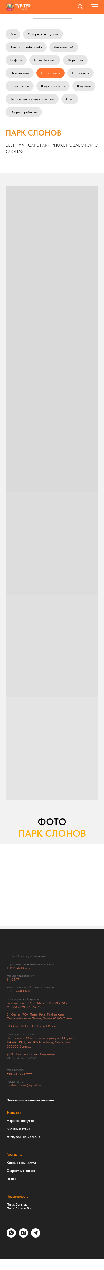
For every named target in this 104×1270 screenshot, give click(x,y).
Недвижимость (17, 1196)
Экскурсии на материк (23, 1137)
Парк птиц (75, 60)
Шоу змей (84, 86)
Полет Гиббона (44, 60)
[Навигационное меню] (94, 7)
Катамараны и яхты (21, 1162)
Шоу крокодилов (53, 86)
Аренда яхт (15, 1154)
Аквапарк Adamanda (26, 47)
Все (13, 34)
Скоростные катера (21, 1171)
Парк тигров (19, 86)
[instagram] (23, 1236)
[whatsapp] (11, 1236)
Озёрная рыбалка (23, 112)
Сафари (16, 60)
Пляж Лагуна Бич (19, 1208)
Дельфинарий (63, 47)
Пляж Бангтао (17, 1204)
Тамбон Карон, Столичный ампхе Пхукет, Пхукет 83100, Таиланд (40, 1016)
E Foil (69, 99)
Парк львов (80, 73)
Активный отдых (18, 1129)
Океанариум (19, 73)
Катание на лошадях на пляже (32, 99)
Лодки (11, 1179)
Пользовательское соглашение (30, 1100)
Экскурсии (14, 1112)
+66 (10, 1074)
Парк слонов (50, 73)
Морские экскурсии (21, 1121)
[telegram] (35, 1236)
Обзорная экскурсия (43, 34)
